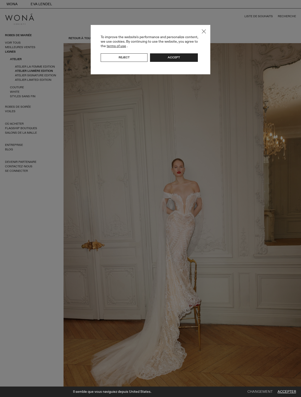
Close (204, 31)
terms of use (116, 46)
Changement (260, 392)
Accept (174, 57)
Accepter (287, 392)
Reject (124, 57)
